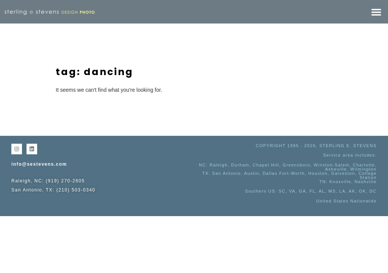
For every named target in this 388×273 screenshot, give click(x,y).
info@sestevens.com (39, 164)
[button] (376, 12)
